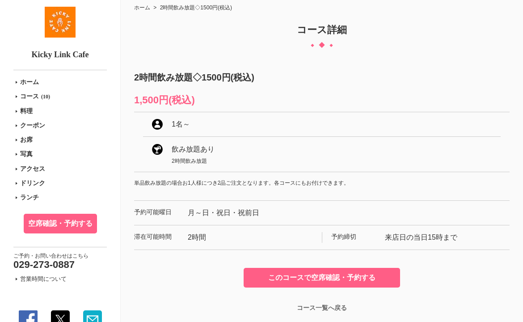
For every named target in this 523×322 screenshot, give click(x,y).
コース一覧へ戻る (322, 307)
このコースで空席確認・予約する (321, 277)
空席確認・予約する (60, 223)
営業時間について (43, 278)
